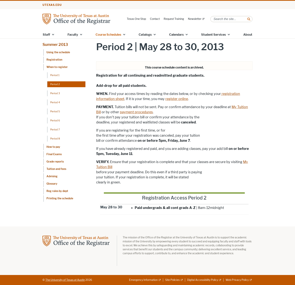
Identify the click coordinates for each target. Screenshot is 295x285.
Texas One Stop (136, 19)
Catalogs (145, 34)
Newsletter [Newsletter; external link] (194, 19)
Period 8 (55, 138)
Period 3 (55, 93)
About (247, 34)
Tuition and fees (56, 169)
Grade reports (55, 161)
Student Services (213, 34)
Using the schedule (58, 52)
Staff (46, 34)
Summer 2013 (55, 44)
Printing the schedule (59, 198)
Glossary (51, 183)
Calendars (176, 34)
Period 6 (55, 120)
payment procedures (136, 112)
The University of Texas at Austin (65, 280)
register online (176, 99)
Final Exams (54, 154)
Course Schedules (108, 34)
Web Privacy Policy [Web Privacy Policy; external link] (237, 280)
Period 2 (55, 84)
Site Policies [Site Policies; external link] (172, 280)
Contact (155, 19)
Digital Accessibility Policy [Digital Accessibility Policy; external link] (202, 280)
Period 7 (55, 129)
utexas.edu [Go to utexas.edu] (52, 5)
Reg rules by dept (57, 191)
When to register (57, 67)
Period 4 (55, 102)
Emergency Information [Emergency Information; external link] (143, 280)
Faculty (73, 34)
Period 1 (54, 75)
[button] (53, 34)
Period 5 (55, 111)
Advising (52, 176)
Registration (54, 59)
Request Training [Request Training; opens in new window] (174, 19)
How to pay (53, 147)
